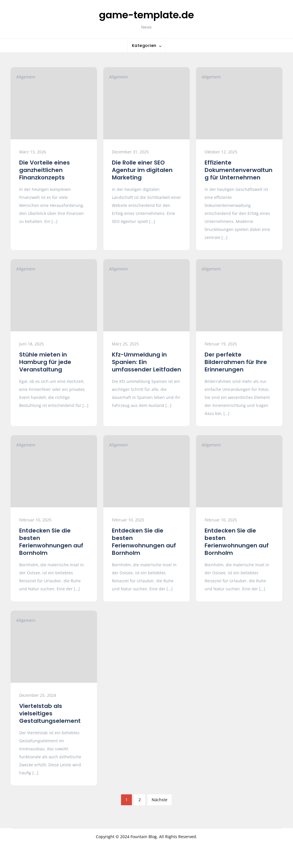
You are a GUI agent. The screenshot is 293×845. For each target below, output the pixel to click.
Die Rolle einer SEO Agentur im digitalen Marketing (142, 170)
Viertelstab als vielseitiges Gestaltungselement (50, 713)
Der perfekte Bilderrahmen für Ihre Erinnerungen (236, 362)
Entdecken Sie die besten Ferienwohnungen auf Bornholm (51, 542)
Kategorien (144, 45)
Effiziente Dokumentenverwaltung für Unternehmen (238, 170)
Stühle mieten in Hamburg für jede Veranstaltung (45, 362)
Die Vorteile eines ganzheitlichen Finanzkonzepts (44, 170)
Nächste (159, 799)
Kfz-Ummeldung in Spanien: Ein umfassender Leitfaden (146, 362)
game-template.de (146, 15)
